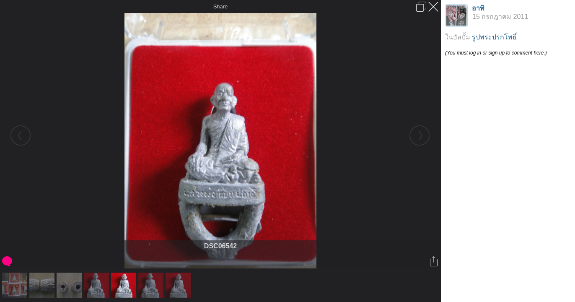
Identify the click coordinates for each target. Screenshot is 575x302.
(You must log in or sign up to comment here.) (496, 53)
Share (220, 6)
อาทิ (478, 8)
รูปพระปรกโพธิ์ (494, 37)
